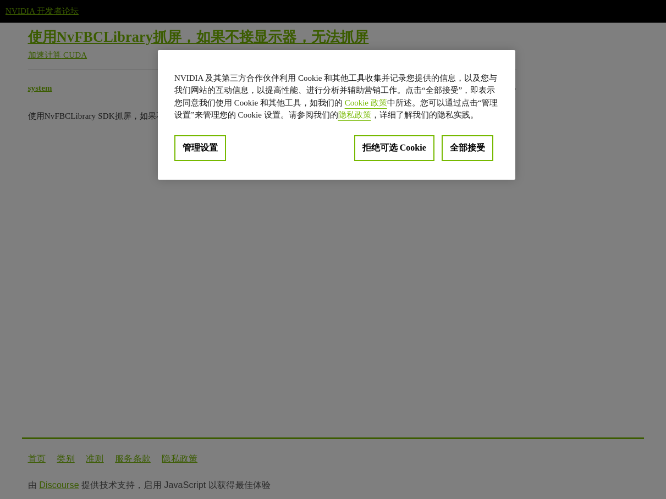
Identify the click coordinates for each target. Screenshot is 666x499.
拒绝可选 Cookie (394, 147)
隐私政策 (354, 114)
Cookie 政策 (366, 102)
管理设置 (200, 147)
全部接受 (467, 147)
